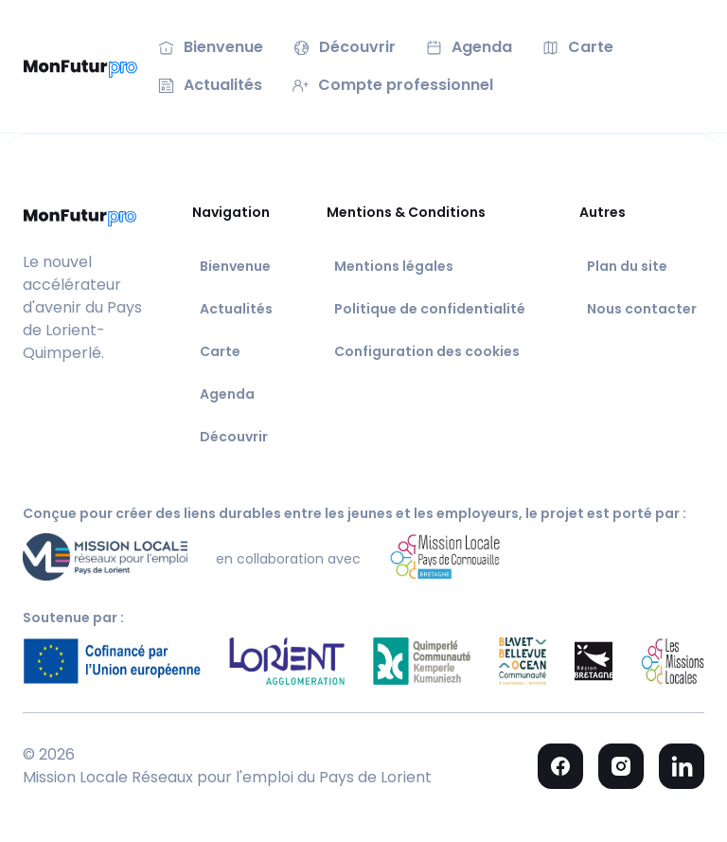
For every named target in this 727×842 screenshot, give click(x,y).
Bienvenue (235, 266)
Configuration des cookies (427, 351)
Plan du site (627, 266)
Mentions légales (393, 266)
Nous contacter (642, 308)
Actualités (236, 308)
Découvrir (234, 436)
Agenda (227, 394)
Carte (220, 351)
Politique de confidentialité (429, 308)
